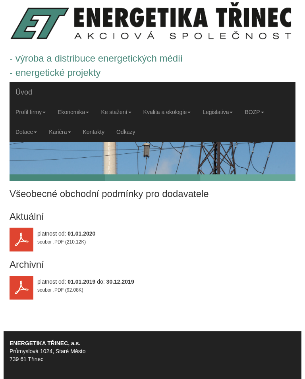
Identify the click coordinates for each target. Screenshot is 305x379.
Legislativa (218, 112)
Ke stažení (116, 112)
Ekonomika (73, 112)
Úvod (23, 92)
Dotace (26, 132)
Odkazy (125, 132)
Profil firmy (30, 112)
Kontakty (93, 132)
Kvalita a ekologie (167, 112)
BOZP (254, 112)
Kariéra (60, 132)
